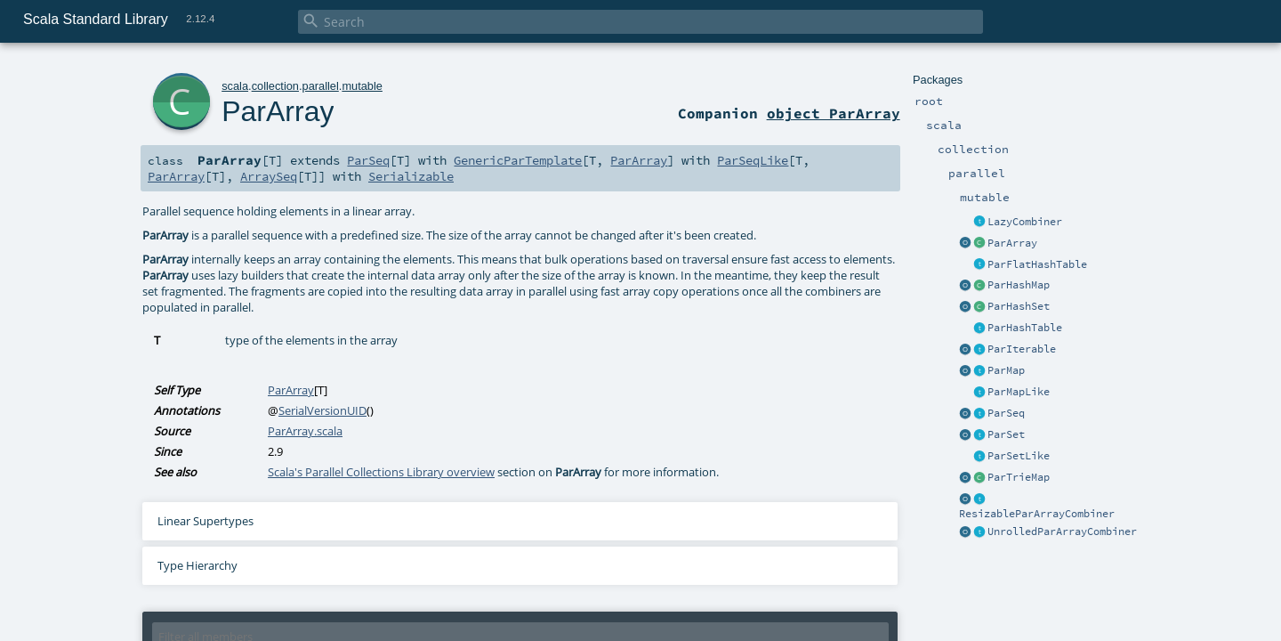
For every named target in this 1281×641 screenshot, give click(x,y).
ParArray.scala (305, 431)
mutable (362, 86)
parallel (320, 86)
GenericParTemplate (518, 160)
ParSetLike (1018, 456)
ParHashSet (1018, 306)
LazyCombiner (1024, 221)
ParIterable (1021, 349)
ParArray (1012, 243)
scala (235, 86)
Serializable (411, 176)
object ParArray (833, 113)
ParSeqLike (752, 160)
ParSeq (1006, 413)
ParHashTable (1024, 327)
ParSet (1006, 434)
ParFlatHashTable (1037, 264)
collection (275, 86)
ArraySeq (268, 176)
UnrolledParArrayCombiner (1062, 531)
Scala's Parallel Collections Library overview (381, 472)
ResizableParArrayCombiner (1037, 513)
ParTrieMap (1018, 477)
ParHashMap (1018, 285)
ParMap (1006, 370)
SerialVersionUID (322, 410)
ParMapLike (1018, 391)
